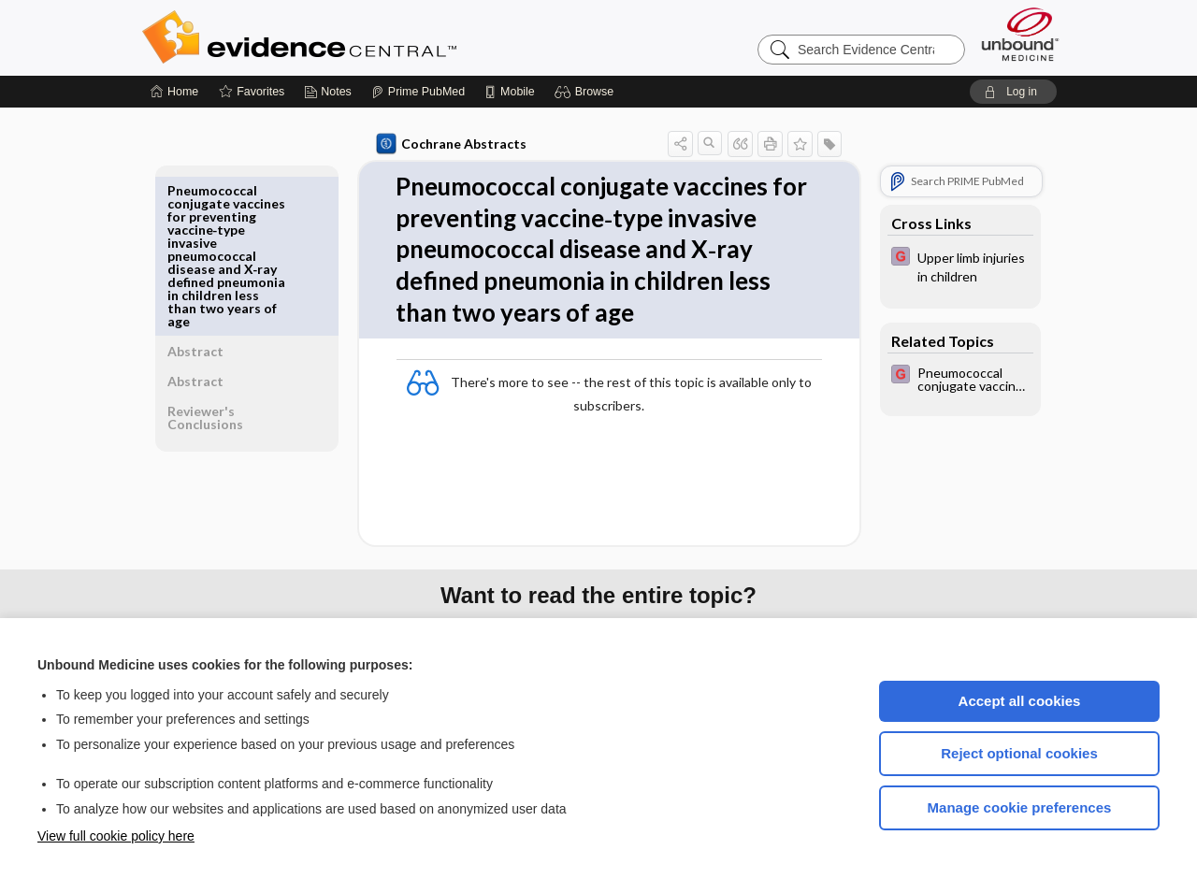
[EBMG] (956, 265)
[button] (587, 92)
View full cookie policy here (116, 835)
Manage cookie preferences (1020, 807)
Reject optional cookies (1019, 753)
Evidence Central (374, 37)
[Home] (174, 92)
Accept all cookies (1020, 701)
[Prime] (418, 92)
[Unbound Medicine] (1020, 34)
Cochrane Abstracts (448, 144)
